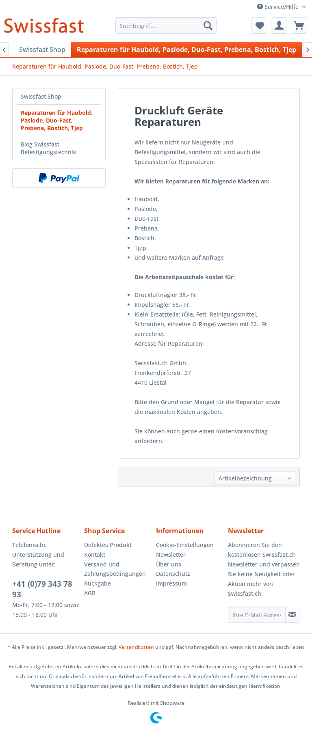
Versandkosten (136, 647)
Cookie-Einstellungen (185, 545)
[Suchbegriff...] (166, 25)
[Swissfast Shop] (42, 49)
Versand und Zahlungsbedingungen (115, 569)
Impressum (171, 583)
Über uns (168, 564)
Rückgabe (97, 583)
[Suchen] (208, 25)
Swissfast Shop (41, 96)
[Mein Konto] (279, 25)
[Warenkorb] (299, 25)
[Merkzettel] (259, 25)
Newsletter (171, 554)
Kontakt (94, 554)
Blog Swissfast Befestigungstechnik (48, 148)
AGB (89, 593)
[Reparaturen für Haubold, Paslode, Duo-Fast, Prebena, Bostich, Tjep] (186, 49)
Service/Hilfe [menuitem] (278, 7)
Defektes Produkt (108, 545)
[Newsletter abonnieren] (292, 615)
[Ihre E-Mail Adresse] (257, 615)
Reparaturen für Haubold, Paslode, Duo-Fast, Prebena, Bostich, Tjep (57, 120)
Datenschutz (173, 573)
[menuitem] (166, 25)
